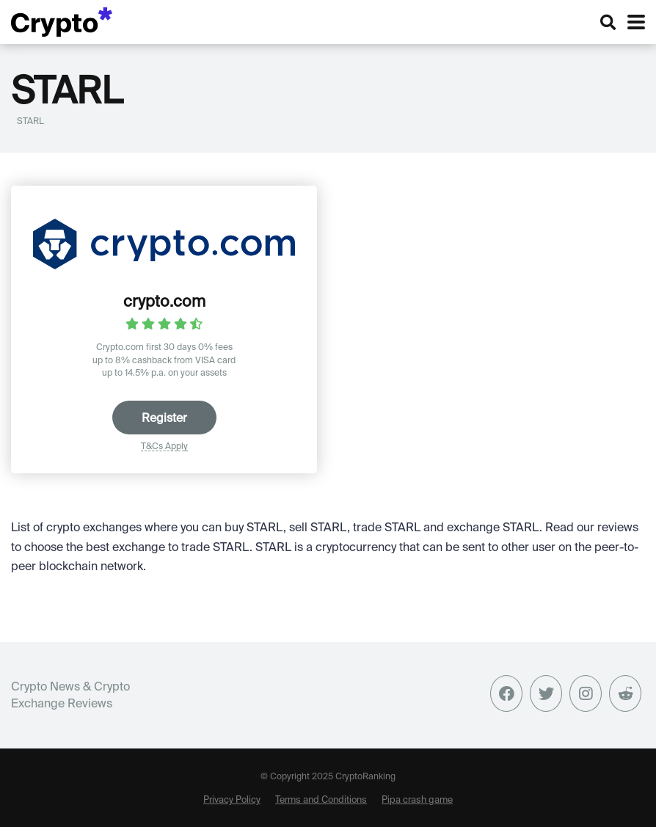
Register (164, 417)
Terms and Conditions (321, 799)
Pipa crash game (417, 799)
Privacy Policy (231, 799)
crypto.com (164, 301)
